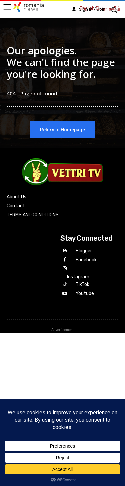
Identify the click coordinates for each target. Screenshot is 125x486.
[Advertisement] (62, 395)
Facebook (86, 260)
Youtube (85, 293)
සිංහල (102, 8)
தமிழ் (114, 8)
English (87, 8)
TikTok (82, 284)
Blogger (84, 251)
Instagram (78, 277)
